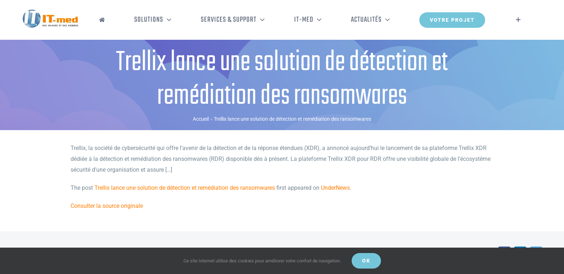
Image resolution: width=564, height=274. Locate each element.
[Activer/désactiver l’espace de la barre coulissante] (518, 20)
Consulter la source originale (107, 205)
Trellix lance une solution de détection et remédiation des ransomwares (184, 187)
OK (366, 261)
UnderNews (335, 187)
